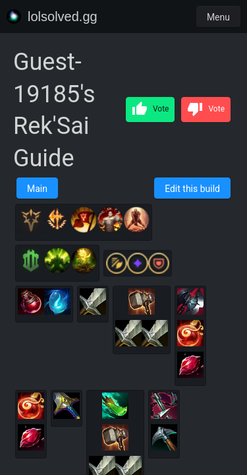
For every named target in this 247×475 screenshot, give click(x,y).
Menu (218, 17)
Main (37, 188)
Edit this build (192, 188)
